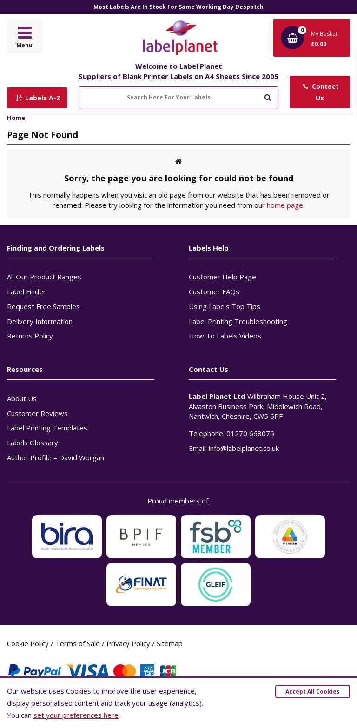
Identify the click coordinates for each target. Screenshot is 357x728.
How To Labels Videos (225, 335)
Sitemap (170, 643)
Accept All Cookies (312, 691)
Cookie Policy (28, 643)
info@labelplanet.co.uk (244, 448)
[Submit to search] (267, 96)
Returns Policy (30, 335)
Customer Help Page (222, 276)
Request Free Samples (43, 306)
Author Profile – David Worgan (55, 457)
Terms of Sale (77, 643)
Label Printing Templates (47, 427)
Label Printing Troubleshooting (238, 321)
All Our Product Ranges (44, 276)
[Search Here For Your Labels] (178, 97)
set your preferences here (76, 715)
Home (16, 117)
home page (285, 205)
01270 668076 (250, 433)
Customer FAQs (214, 291)
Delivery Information (40, 321)
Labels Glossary (32, 442)
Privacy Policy (128, 643)
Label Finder (26, 291)
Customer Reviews (37, 413)
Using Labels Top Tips (224, 306)
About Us (22, 398)
